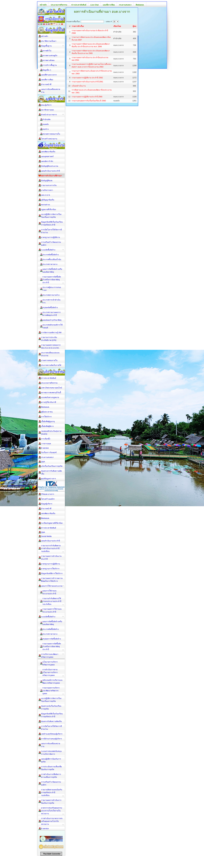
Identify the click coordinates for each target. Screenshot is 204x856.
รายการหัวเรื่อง (78, 26)
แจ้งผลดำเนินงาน (79, 86)
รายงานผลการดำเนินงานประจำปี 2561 (87, 82)
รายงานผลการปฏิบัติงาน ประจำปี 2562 (87, 78)
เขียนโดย (117, 26)
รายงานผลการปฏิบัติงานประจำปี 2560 (87, 97)
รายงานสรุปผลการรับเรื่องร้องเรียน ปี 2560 (89, 101)
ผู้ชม (134, 26)
